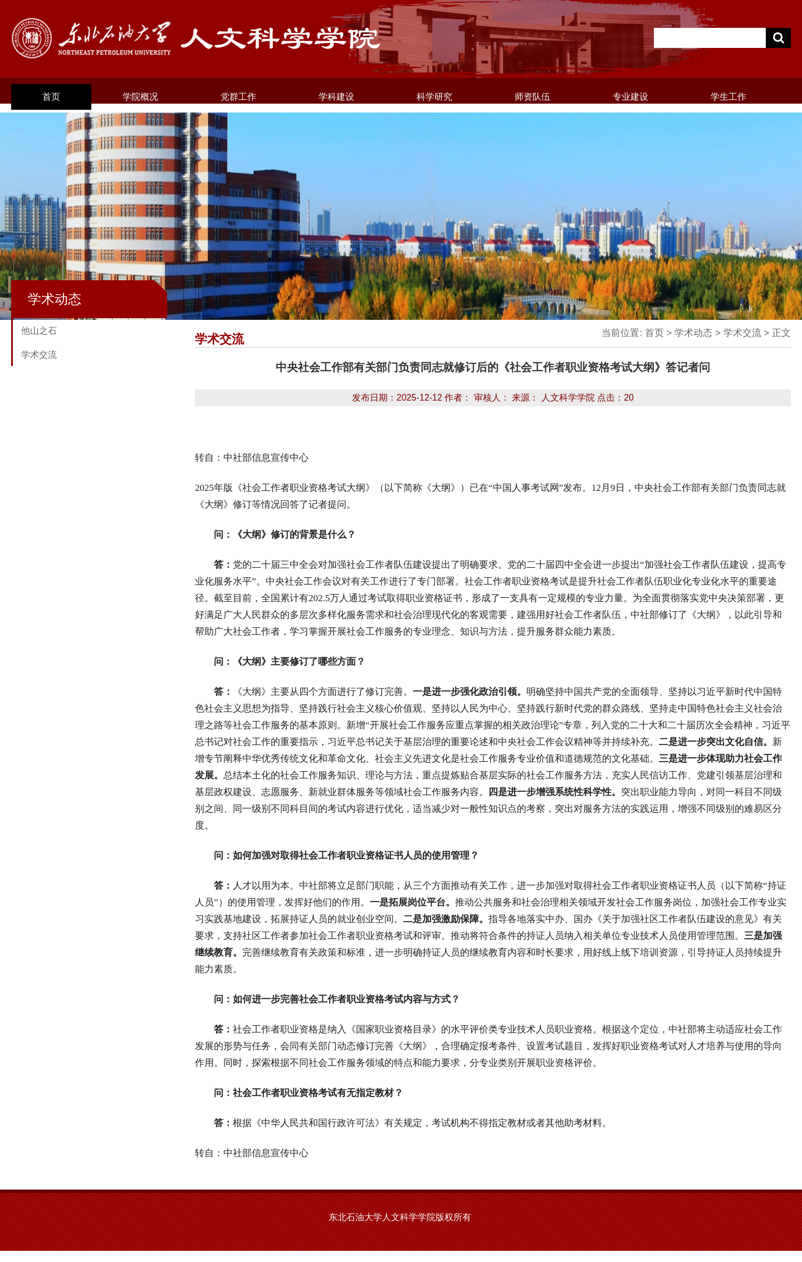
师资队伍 (532, 96)
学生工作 (728, 96)
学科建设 (336, 96)
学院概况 (140, 96)
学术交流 (39, 354)
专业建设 (630, 96)
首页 (51, 96)
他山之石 (39, 330)
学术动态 (693, 333)
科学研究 (434, 96)
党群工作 (238, 96)
